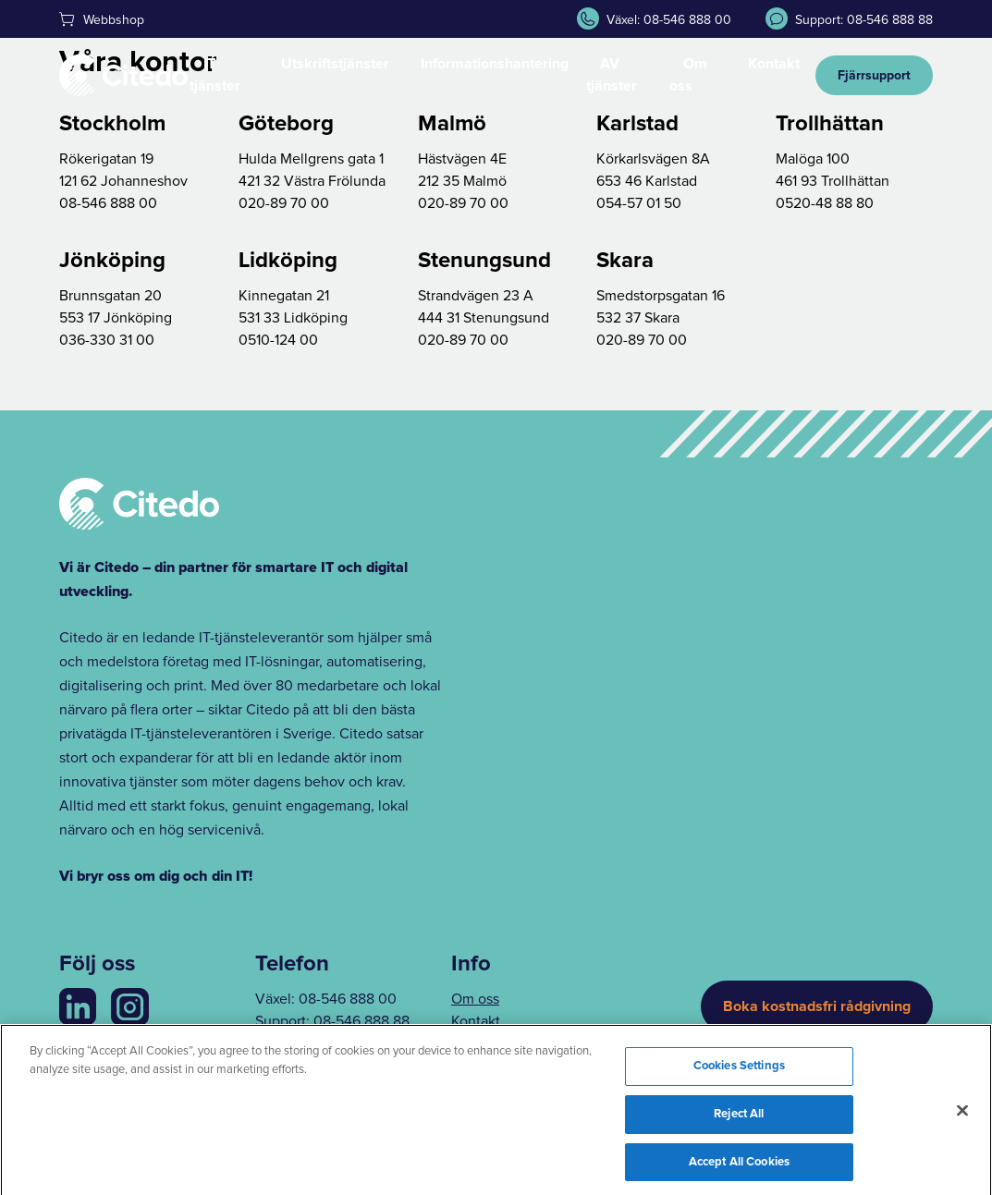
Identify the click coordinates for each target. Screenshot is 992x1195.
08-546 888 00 (348, 999)
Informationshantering (495, 63)
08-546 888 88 (361, 1021)
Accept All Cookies (739, 1169)
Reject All (739, 1122)
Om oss (688, 74)
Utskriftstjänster (335, 63)
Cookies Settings (739, 1073)
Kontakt (774, 63)
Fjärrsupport (874, 75)
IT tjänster (215, 74)
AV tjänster (611, 74)
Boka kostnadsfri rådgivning (817, 1006)
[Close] (962, 1117)
